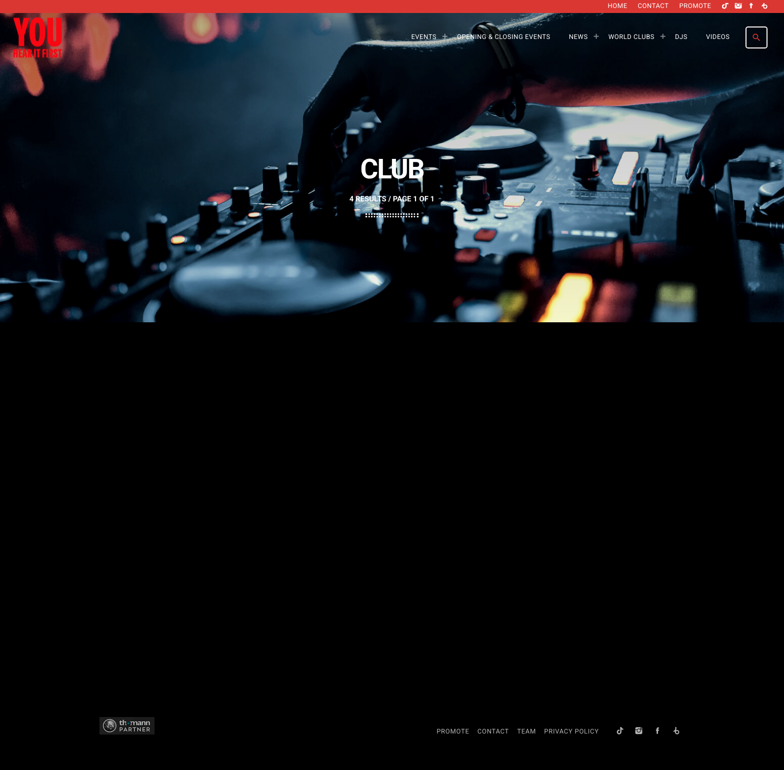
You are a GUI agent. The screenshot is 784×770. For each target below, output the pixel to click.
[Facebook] (752, 6)
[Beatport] (764, 6)
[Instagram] (738, 6)
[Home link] (37, 37)
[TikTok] (726, 6)
